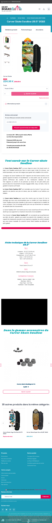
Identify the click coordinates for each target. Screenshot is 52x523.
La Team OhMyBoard (33, 461)
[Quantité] (6, 94)
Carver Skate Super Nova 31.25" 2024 (37, 432)
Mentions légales (31, 458)
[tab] (11, 30)
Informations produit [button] (26, 103)
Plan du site (4, 463)
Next (51, 365)
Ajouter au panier (30, 94)
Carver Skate (7, 76)
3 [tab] (21, 395)
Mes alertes (4, 484)
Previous (1, 365)
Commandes (4, 475)
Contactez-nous (31, 465)
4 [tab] (23, 395)
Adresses (3, 480)
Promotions (4, 456)
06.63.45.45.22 (16, 1)
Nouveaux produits (6, 458)
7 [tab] (28, 395)
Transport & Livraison (33, 456)
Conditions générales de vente (35, 463)
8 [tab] (29, 395)
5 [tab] (24, 395)
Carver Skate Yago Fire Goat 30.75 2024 (12, 433)
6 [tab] (26, 395)
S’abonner (46, 496)
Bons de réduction (6, 482)
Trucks (5, 85)
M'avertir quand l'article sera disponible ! (26, 128)
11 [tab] (34, 395)
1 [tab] (17, 395)
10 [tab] (33, 395)
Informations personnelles (8, 473)
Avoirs (3, 478)
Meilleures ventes (6, 461)
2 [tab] (19, 395)
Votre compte (5, 470)
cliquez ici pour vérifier (40, 489)
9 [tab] (31, 395)
